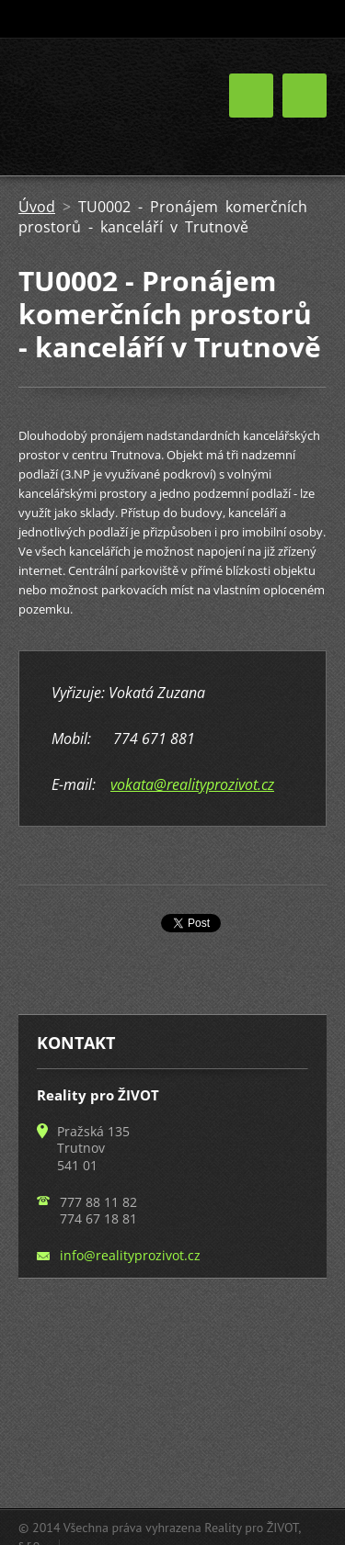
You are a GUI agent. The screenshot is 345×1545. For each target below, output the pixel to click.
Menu (304, 95)
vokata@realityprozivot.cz (192, 784)
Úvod (36, 207)
